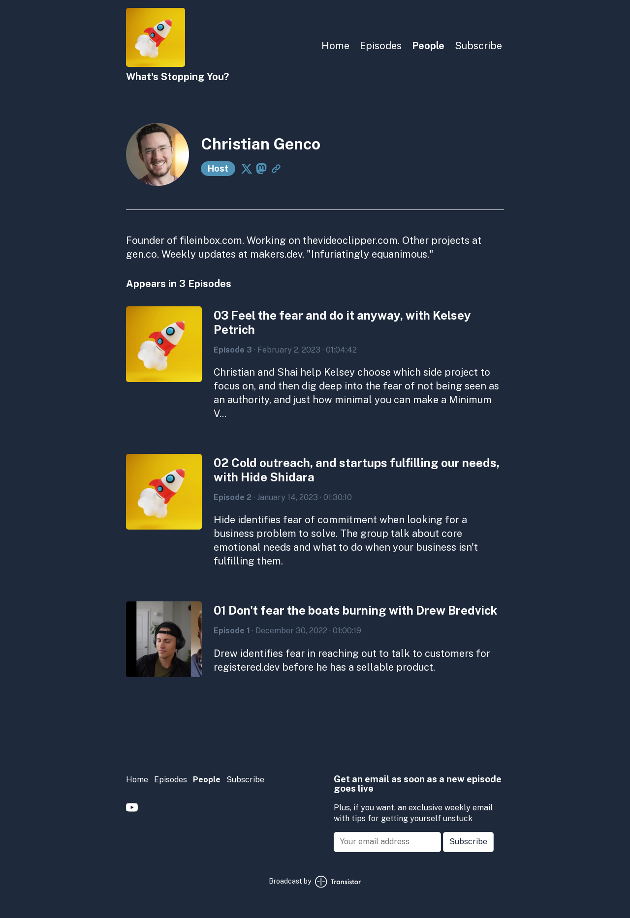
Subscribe (478, 46)
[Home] (155, 64)
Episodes (381, 46)
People (428, 46)
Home (335, 46)
